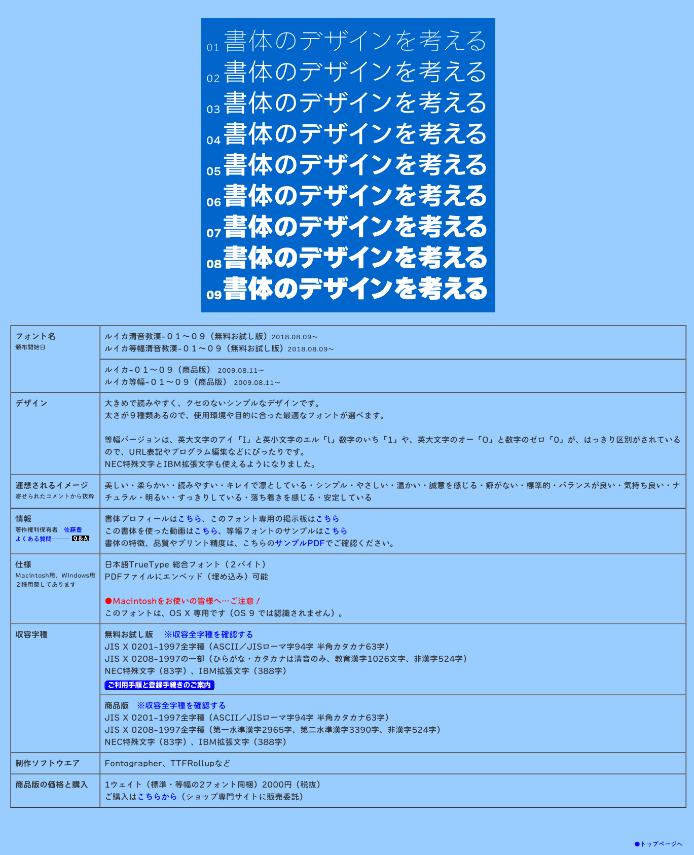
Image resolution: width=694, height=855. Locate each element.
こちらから (157, 797)
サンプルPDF (300, 543)
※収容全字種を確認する (208, 634)
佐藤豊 (73, 529)
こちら (189, 519)
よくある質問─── (52, 539)
